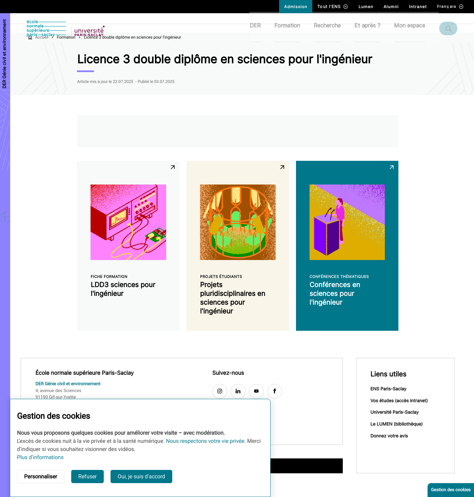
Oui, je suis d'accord (141, 476)
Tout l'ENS (332, 6)
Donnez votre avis (393, 449)
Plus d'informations (40, 457)
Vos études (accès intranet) (403, 413)
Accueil (46, 48)
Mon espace (413, 28)
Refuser (87, 476)
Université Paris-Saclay (399, 425)
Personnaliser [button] (40, 476)
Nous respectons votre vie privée (205, 441)
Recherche (331, 28)
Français (450, 6)
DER (259, 28)
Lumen (365, 6)
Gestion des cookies (451, 490)
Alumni (391, 6)
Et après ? (371, 28)
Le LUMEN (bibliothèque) (401, 437)
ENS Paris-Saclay (393, 401)
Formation (291, 28)
